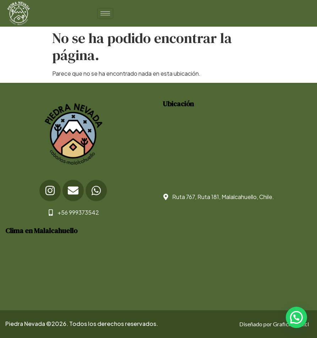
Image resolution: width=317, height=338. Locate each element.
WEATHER (78, 269)
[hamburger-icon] (105, 13)
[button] (296, 317)
